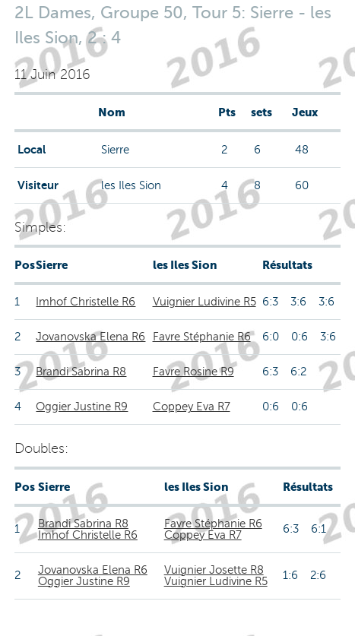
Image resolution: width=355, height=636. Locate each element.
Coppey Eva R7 (191, 406)
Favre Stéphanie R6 (202, 337)
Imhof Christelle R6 (85, 302)
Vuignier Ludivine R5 (204, 302)
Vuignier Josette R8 (214, 570)
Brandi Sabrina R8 (81, 371)
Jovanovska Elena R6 (90, 337)
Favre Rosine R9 (193, 371)
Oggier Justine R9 (82, 406)
